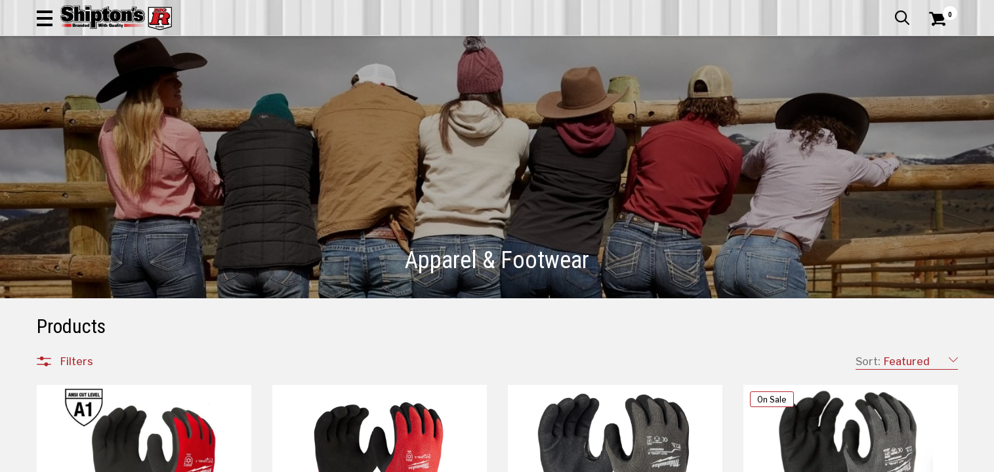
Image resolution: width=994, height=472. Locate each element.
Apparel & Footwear (94, 88)
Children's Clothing (100, 206)
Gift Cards (826, 9)
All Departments (99, 160)
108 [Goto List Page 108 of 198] (604, 459)
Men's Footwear (95, 269)
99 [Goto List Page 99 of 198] (545, 459)
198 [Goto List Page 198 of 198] (820, 459)
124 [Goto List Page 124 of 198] (761, 459)
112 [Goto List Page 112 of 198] (683, 459)
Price (71, 385)
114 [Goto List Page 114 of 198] (722, 459)
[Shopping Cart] (935, 47)
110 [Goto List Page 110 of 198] (643, 459)
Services (940, 9)
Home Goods (441, 88)
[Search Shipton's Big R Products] (451, 47)
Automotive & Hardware (229, 88)
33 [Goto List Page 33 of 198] (525, 459)
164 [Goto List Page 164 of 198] (801, 459)
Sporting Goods (852, 88)
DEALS (933, 88)
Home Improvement (549, 88)
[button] (540, 47)
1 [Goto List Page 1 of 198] (486, 459)
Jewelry (75, 316)
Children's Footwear (103, 253)
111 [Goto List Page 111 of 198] (663, 459)
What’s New (884, 9)
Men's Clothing (92, 221)
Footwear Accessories (109, 300)
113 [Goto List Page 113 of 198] (702, 459)
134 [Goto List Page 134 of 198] (781, 459)
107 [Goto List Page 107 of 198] (584, 459)
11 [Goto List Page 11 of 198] (505, 459)
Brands (76, 358)
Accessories (87, 190)
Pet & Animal (757, 88)
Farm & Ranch (349, 88)
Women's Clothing (99, 237)
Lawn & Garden (663, 88)
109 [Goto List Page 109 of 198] (624, 459)
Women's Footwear (102, 284)
